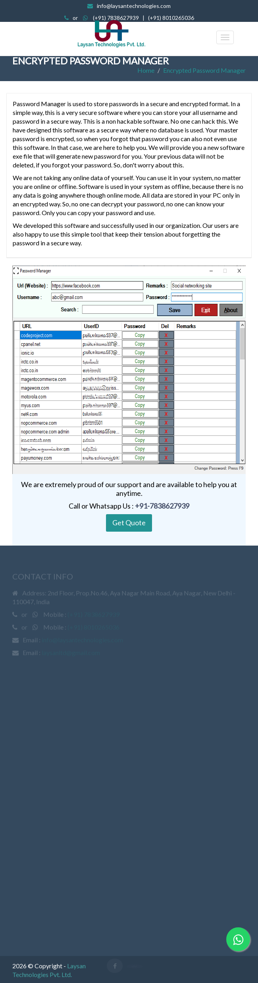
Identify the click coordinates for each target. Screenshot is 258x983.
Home (145, 70)
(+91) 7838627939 (116, 17)
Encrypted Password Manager (204, 70)
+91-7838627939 (162, 505)
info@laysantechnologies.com (134, 5)
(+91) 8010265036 (171, 17)
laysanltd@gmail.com (71, 653)
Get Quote (129, 522)
